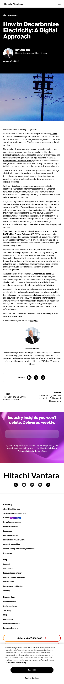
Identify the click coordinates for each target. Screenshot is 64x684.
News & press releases (12, 522)
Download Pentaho (10, 628)
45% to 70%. (49, 285)
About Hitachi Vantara (11, 509)
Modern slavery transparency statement (19, 548)
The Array (7, 610)
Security (6, 590)
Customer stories (10, 606)
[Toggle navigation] (59, 4)
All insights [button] (10, 15)
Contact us (7, 553)
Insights (34, 320)
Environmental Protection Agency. (18, 160)
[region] (32, 664)
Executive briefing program (14, 540)
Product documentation (12, 573)
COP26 (53, 133)
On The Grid (16, 316)
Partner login (8, 619)
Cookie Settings (32, 678)
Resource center (9, 602)
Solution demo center (11, 623)
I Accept (32, 670)
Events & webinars (10, 526)
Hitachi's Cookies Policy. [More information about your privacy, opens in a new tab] (17, 662)
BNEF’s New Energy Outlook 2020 (18, 234)
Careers (6, 518)
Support (6, 564)
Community (8, 568)
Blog (5, 615)
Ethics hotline (8, 582)
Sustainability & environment (14, 513)
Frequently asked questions (14, 577)
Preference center (10, 535)
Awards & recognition (11, 544)
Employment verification (13, 586)
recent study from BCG (44, 273)
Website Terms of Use (37, 451)
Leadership (7, 531)
